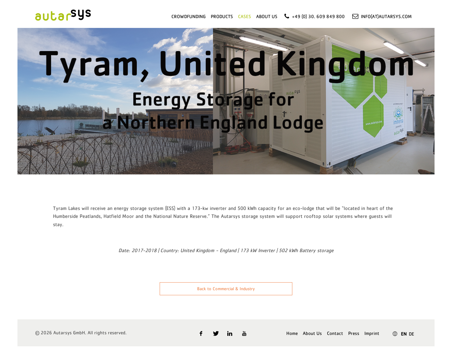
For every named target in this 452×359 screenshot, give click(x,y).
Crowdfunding (188, 16)
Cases (244, 16)
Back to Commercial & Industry (226, 288)
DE (411, 333)
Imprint (371, 333)
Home (292, 333)
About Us (266, 16)
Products (222, 16)
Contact (335, 333)
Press (353, 333)
